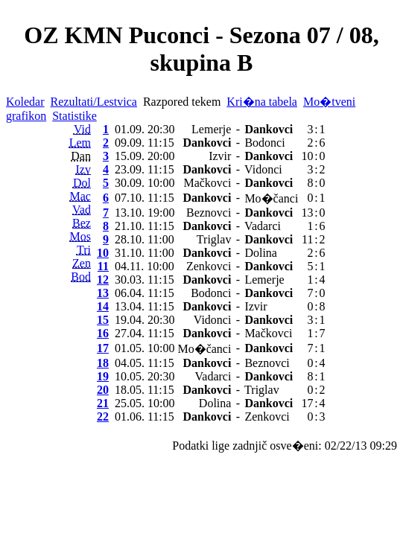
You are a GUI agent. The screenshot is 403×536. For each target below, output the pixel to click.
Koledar (25, 101)
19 (103, 376)
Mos (80, 236)
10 (103, 252)
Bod (81, 276)
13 (103, 293)
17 (103, 348)
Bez (81, 223)
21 (103, 403)
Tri (84, 249)
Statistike (74, 115)
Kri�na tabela (261, 101)
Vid (82, 129)
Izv (83, 169)
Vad (81, 209)
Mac (80, 196)
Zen (81, 263)
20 (103, 389)
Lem (80, 142)
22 (103, 416)
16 (103, 333)
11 (103, 266)
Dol (82, 182)
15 (103, 319)
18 (103, 363)
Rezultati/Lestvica (94, 101)
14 (103, 306)
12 (103, 279)
